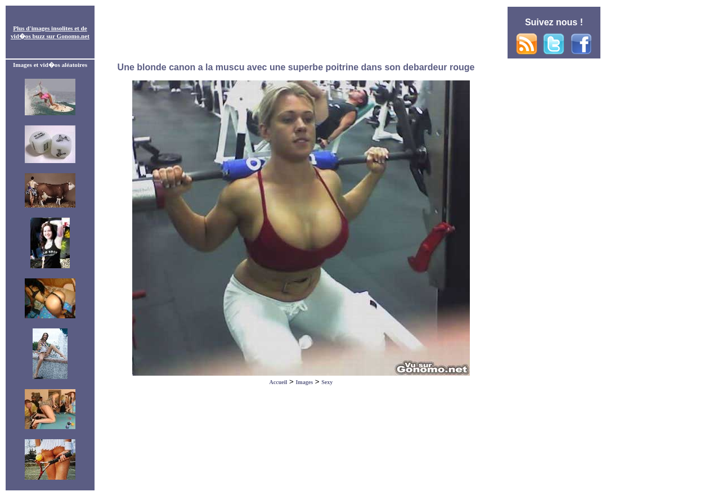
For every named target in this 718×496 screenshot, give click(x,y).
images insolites (52, 28)
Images (304, 382)
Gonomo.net (73, 36)
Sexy (327, 382)
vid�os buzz (28, 36)
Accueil (279, 382)
